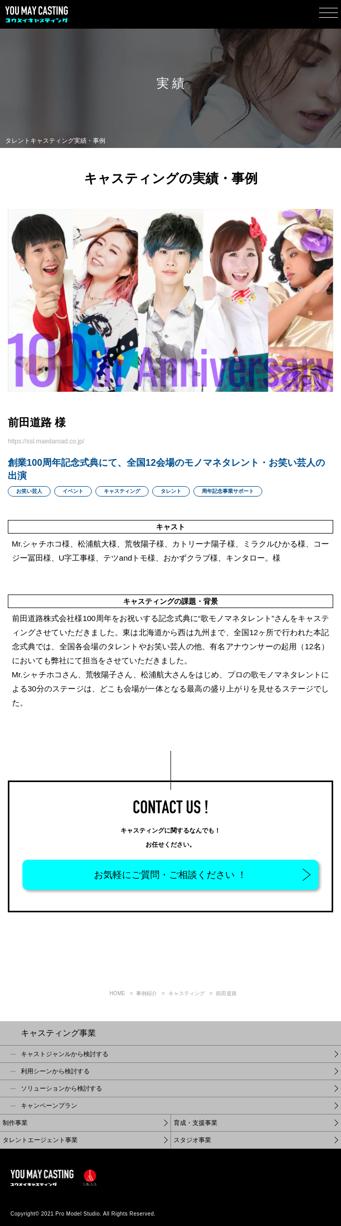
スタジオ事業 (192, 1140)
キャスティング (186, 993)
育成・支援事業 (195, 1122)
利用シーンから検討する (55, 1071)
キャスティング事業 (58, 1033)
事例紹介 (146, 993)
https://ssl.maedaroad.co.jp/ (46, 441)
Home (117, 993)
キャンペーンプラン (49, 1105)
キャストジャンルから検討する (64, 1054)
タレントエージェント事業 (40, 1140)
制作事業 (15, 1122)
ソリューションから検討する (61, 1088)
